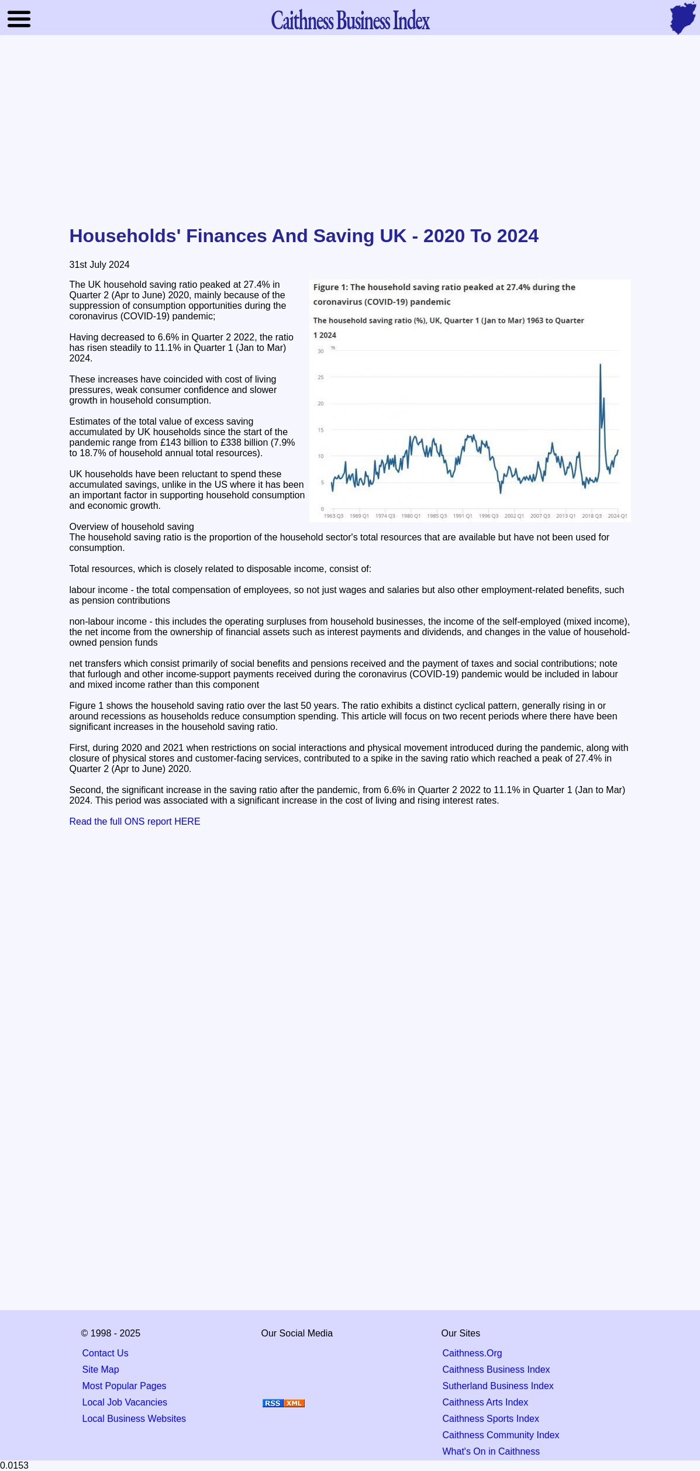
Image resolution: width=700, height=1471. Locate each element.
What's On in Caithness (491, 1451)
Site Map (100, 1369)
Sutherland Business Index (498, 1386)
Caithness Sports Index (491, 1419)
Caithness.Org (472, 1353)
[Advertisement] (350, 131)
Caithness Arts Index (486, 1402)
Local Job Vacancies (125, 1402)
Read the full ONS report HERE (135, 821)
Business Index (350, 19)
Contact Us (105, 1353)
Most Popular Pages (124, 1386)
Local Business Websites (134, 1419)
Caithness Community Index (501, 1435)
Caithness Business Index (496, 1369)
